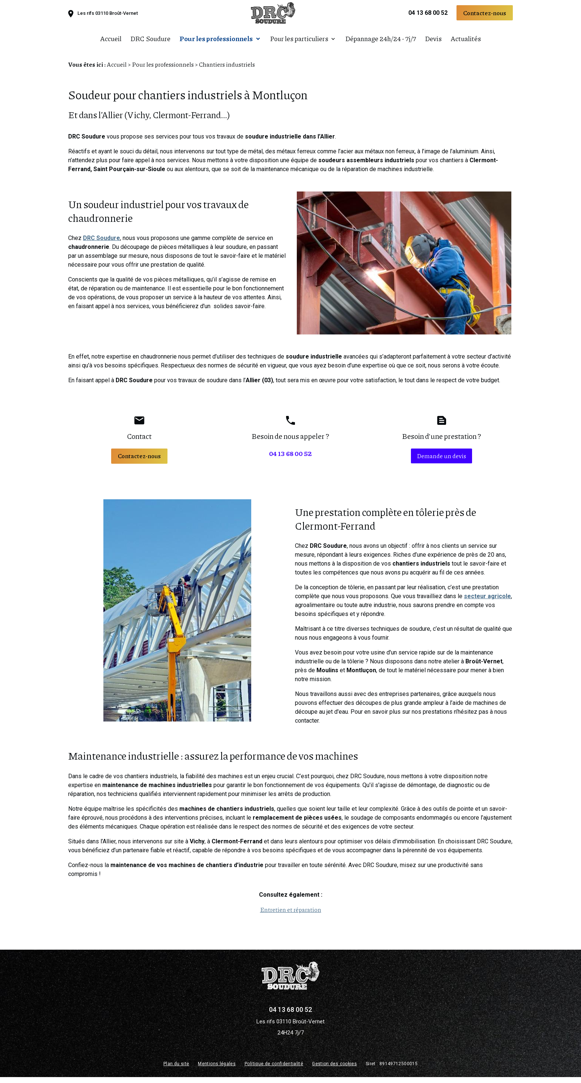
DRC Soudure (150, 42)
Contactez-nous (484, 16)
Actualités (466, 42)
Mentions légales (217, 1069)
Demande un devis (441, 461)
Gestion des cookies (334, 1069)
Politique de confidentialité (274, 1069)
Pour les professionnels (216, 42)
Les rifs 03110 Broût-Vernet (107, 17)
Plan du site (176, 1069)
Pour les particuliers (299, 42)
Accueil (111, 42)
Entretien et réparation (290, 915)
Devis (433, 42)
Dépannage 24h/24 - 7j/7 (380, 42)
